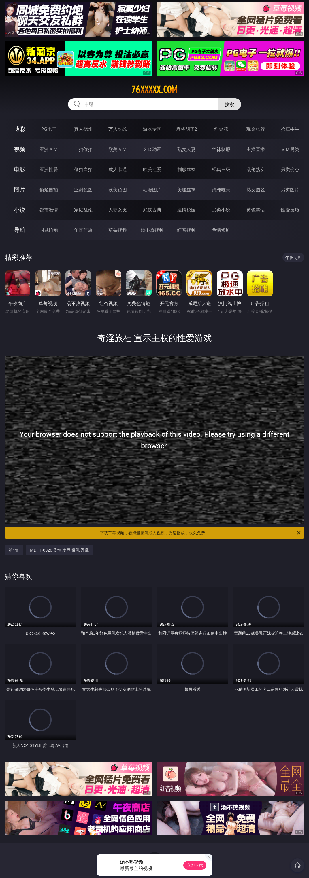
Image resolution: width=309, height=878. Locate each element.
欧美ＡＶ (117, 149)
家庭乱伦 (83, 210)
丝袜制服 (221, 149)
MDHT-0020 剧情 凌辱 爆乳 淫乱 (59, 550)
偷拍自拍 (83, 169)
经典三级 (221, 169)
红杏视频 (186, 230)
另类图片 (290, 189)
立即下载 (195, 865)
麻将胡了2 (186, 129)
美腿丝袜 (186, 189)
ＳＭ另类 (290, 149)
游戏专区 (152, 129)
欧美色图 (117, 189)
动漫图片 (152, 189)
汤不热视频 (152, 230)
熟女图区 (255, 189)
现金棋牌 (255, 129)
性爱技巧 (290, 210)
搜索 (229, 104)
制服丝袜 (186, 169)
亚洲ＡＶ (48, 149)
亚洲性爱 (48, 169)
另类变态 (290, 169)
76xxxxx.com (154, 89)
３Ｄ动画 (152, 149)
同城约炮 (48, 230)
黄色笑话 (255, 210)
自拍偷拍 (83, 149)
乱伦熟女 (255, 169)
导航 (19, 230)
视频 (19, 149)
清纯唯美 (221, 189)
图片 (19, 189)
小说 (19, 209)
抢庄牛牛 (290, 129)
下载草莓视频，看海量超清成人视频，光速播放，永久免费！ (201, 532)
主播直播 (255, 149)
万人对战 (117, 129)
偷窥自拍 (48, 189)
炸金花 (221, 129)
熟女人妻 (186, 149)
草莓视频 (117, 230)
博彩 (19, 129)
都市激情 (48, 210)
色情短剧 (221, 230)
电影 (19, 169)
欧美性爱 (152, 169)
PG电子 (48, 129)
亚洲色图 (83, 189)
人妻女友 (117, 210)
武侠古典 (152, 210)
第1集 (14, 550)
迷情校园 (186, 210)
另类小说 (221, 210)
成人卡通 (117, 169)
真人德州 (83, 129)
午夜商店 (83, 230)
